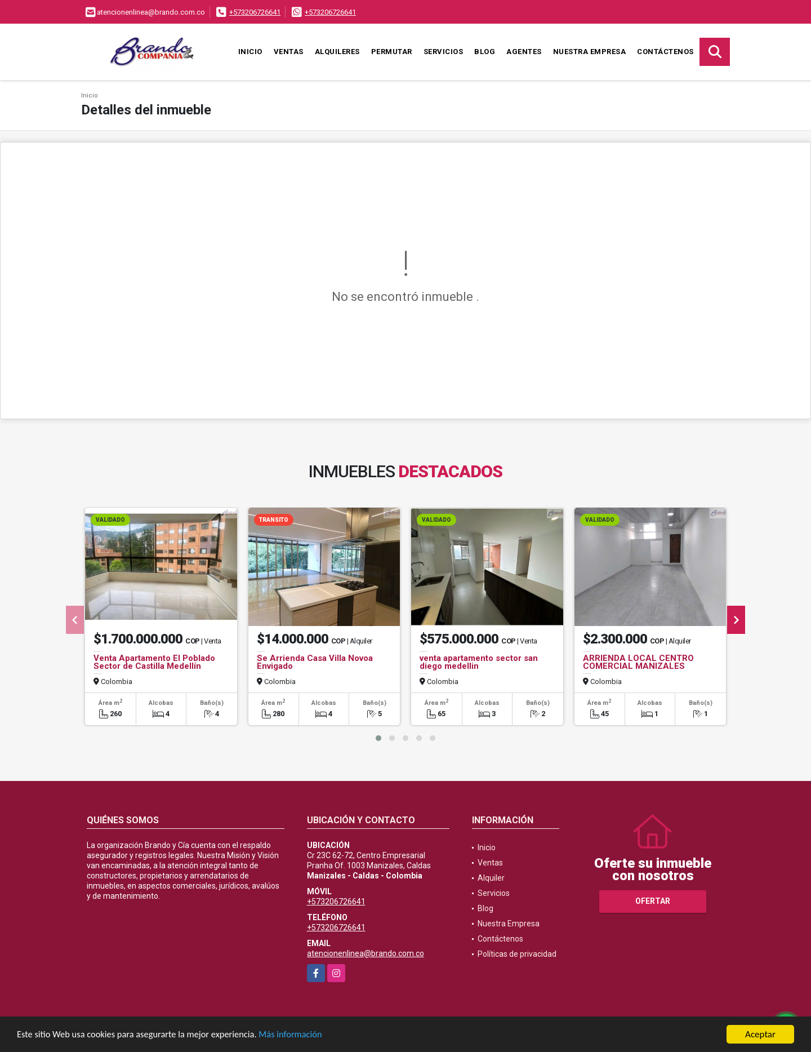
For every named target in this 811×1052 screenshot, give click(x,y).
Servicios (444, 51)
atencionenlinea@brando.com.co (365, 953)
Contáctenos (665, 51)
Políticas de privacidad (517, 953)
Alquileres (337, 51)
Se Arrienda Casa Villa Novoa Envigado (315, 662)
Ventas (289, 51)
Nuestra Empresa (589, 51)
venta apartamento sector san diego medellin (479, 662)
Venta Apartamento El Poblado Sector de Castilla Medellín (154, 662)
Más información (300, 1038)
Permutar (391, 51)
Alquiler (491, 877)
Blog (484, 51)
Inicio (250, 51)
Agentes (524, 51)
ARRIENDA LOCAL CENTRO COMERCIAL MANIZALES (638, 662)
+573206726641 (254, 12)
